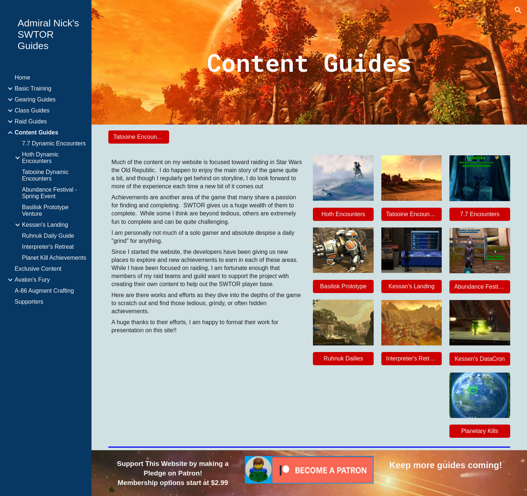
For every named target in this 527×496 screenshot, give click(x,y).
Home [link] (22, 77)
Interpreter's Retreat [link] (48, 247)
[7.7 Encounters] (479, 214)
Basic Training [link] (33, 88)
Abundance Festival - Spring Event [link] (49, 192)
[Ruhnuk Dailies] (343, 358)
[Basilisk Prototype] (343, 286)
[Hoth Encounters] (343, 214)
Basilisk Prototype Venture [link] (45, 210)
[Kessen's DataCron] (479, 359)
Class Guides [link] (32, 110)
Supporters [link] (29, 302)
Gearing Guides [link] (35, 99)
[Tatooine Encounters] (138, 137)
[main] (309, 62)
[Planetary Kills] (479, 431)
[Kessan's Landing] (411, 286)
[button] (518, 10)
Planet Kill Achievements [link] (54, 258)
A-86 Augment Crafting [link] (44, 291)
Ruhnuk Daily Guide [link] (48, 236)
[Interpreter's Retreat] (411, 358)
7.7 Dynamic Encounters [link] (54, 143)
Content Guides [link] (36, 132)
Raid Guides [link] (31, 121)
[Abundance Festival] (479, 287)
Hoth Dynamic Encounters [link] (40, 157)
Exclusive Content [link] (38, 269)
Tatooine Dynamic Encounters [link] (45, 175)
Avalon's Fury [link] (32, 280)
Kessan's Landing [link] (45, 225)
